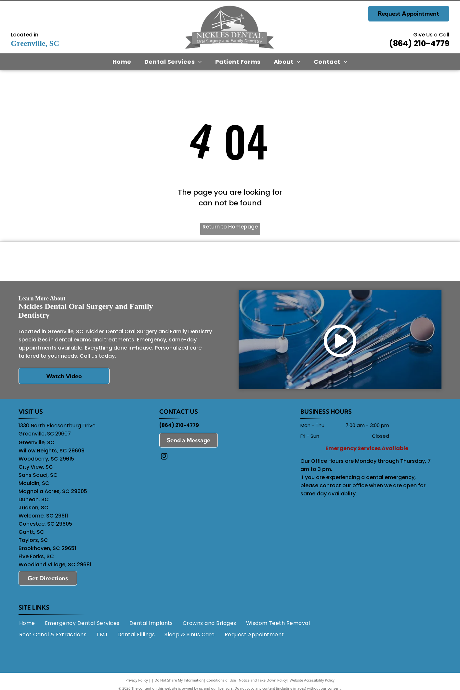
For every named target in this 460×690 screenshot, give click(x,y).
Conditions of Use (221, 682)
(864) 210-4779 (419, 43)
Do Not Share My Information (179, 682)
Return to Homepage (230, 226)
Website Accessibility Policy (312, 682)
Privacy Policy (136, 682)
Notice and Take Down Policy (263, 682)
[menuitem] (122, 61)
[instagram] (164, 459)
